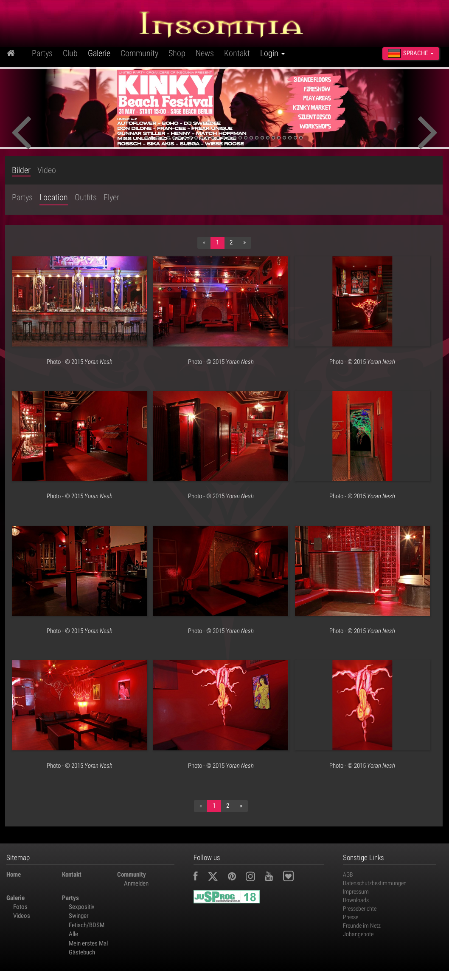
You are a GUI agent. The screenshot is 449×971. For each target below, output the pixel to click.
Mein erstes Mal (88, 943)
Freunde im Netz (362, 925)
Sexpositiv (81, 907)
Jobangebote (358, 934)
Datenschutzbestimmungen (375, 883)
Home (13, 874)
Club (70, 53)
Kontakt (237, 53)
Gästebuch (82, 952)
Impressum (356, 891)
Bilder (21, 170)
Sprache (411, 53)
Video (46, 170)
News (205, 53)
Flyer (111, 197)
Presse (350, 917)
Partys (42, 53)
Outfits (86, 197)
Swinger (79, 916)
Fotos (20, 907)
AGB (348, 874)
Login (272, 53)
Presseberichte (359, 908)
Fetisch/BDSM (86, 925)
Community (139, 53)
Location (53, 197)
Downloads (356, 900)
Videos (21, 916)
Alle (73, 934)
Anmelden (136, 883)
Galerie (99, 53)
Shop (176, 53)
